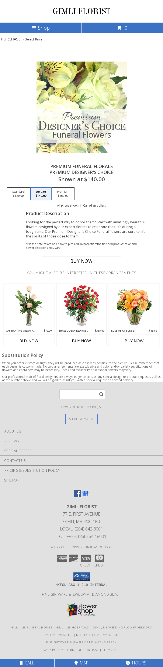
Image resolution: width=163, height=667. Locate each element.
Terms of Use (113, 650)
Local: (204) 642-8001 (81, 529)
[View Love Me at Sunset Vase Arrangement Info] (134, 306)
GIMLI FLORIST (82, 11)
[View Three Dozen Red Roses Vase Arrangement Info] (81, 306)
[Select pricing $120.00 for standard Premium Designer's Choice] (18, 194)
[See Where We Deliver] (81, 419)
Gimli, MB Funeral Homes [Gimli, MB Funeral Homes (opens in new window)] (31, 627)
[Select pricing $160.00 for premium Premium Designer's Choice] (63, 194)
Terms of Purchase (83, 650)
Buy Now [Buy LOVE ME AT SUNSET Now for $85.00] (134, 341)
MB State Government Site (98, 635)
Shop (41, 27)
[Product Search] (82, 394)
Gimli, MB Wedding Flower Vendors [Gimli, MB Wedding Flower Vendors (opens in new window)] (122, 627)
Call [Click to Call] (27, 663)
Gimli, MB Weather (57, 635)
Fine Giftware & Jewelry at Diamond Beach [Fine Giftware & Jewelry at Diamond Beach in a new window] (81, 594)
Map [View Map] (81, 663)
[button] (81, 576)
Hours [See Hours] (136, 663)
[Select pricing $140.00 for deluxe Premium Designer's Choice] (41, 194)
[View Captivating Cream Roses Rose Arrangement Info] (29, 306)
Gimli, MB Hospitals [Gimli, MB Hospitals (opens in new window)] (72, 627)
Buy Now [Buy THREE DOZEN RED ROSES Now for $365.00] (81, 341)
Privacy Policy (51, 650)
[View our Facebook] (77, 495)
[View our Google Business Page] (85, 495)
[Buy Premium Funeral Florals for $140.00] (81, 261)
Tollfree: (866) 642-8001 (81, 536)
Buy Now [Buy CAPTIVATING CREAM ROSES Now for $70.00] (28, 341)
